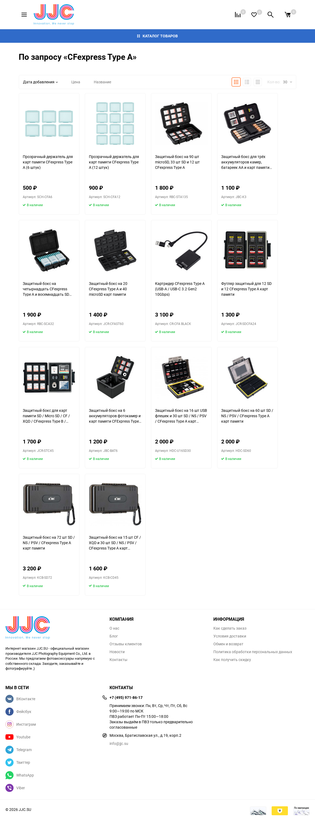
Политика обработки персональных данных (252, 652)
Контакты (118, 660)
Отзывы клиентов (126, 644)
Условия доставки (229, 636)
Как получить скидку (232, 660)
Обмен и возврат (228, 644)
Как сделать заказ (229, 628)
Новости (117, 652)
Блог (114, 636)
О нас (114, 628)
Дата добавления (40, 81)
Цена (75, 81)
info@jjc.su (119, 743)
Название (102, 81)
